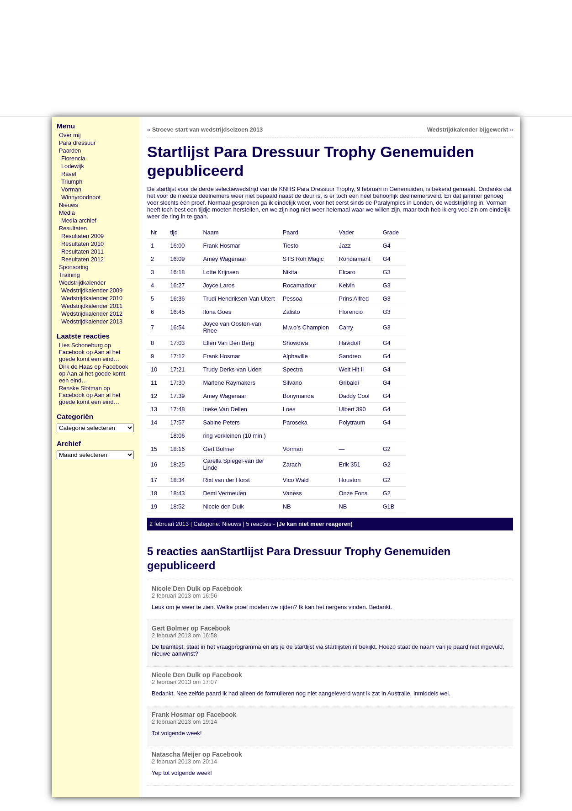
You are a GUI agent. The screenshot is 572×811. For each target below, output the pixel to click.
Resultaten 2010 (82, 243)
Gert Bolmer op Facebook (191, 628)
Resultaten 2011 (82, 251)
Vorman (71, 189)
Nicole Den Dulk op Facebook (197, 588)
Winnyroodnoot (81, 197)
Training (69, 274)
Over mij (70, 135)
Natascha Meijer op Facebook (197, 754)
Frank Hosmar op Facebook (194, 714)
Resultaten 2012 (82, 259)
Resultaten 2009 (82, 236)
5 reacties (258, 523)
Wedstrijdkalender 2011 (91, 305)
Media (67, 212)
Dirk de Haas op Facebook (93, 366)
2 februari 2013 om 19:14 (184, 721)
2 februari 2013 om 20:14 (184, 761)
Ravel (68, 173)
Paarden (70, 150)
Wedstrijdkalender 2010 (91, 298)
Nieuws (68, 204)
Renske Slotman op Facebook (84, 391)
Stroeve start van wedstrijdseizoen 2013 (207, 129)
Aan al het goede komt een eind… (89, 355)
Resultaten (73, 228)
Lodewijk (72, 166)
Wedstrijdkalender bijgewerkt (467, 129)
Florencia (73, 158)
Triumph (71, 181)
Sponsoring (74, 267)
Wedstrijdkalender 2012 (91, 313)
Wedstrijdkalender (82, 282)
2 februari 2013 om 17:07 (184, 681)
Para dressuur (77, 142)
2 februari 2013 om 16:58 (184, 635)
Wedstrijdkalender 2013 (91, 321)
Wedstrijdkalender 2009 (91, 290)
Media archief (78, 220)
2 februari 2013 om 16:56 (184, 595)
